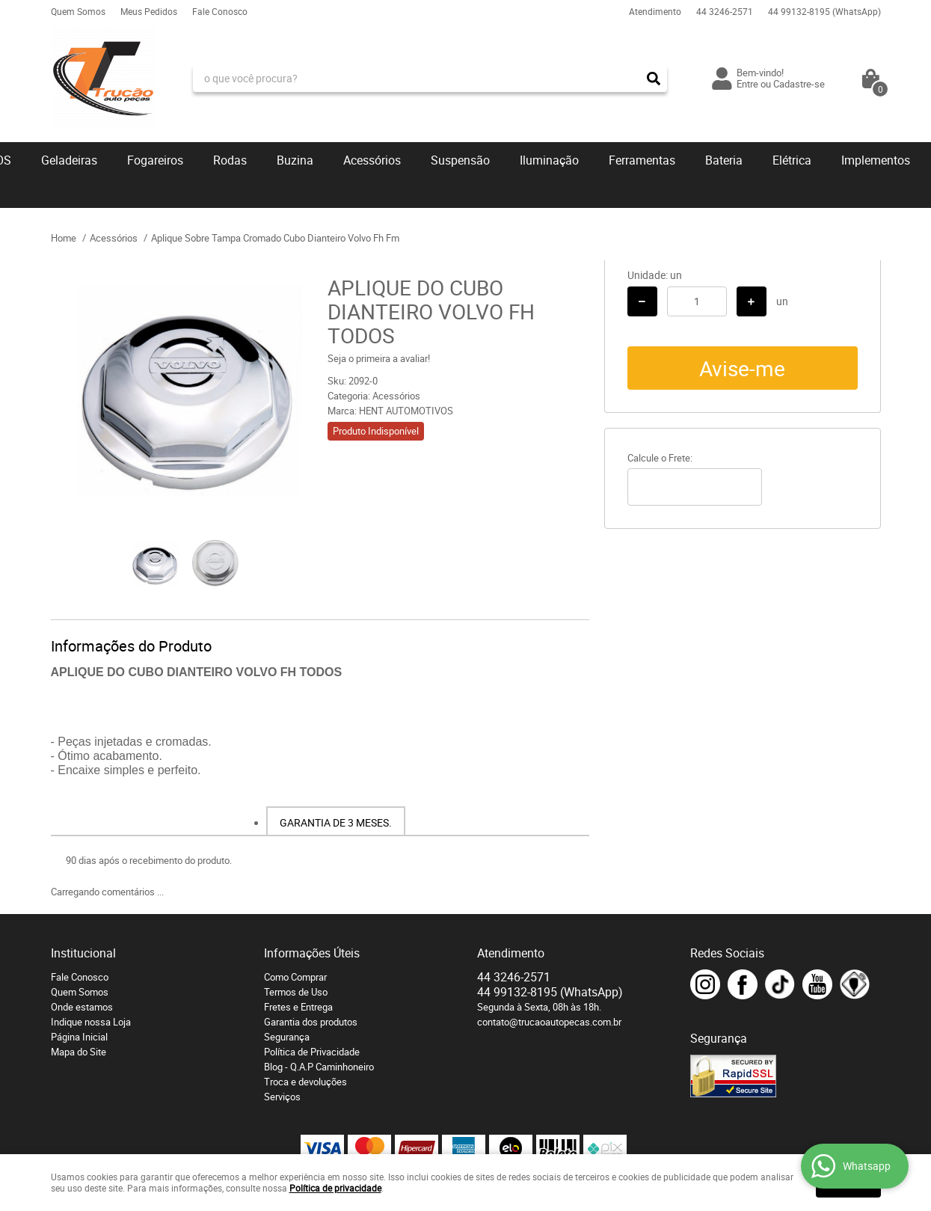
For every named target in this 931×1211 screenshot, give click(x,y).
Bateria (724, 160)
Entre (747, 84)
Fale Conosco (220, 11)
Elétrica (791, 160)
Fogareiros (155, 160)
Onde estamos (82, 1007)
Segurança (287, 1036)
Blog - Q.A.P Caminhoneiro (319, 1066)
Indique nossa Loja (91, 1021)
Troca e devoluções (305, 1081)
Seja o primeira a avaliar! (379, 358)
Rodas (230, 160)
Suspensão (460, 160)
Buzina (295, 160)
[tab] (335, 821)
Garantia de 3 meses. (336, 822)
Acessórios (372, 160)
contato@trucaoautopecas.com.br (549, 1021)
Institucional (83, 953)
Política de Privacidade (312, 1051)
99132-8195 (824, 11)
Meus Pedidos (148, 11)
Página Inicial (79, 1036)
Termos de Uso (296, 992)
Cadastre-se (799, 84)
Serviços (282, 1096)
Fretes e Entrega (298, 1007)
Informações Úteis (312, 953)
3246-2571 (724, 11)
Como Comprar (295, 977)
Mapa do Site (78, 1051)
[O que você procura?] (653, 78)
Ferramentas (642, 160)
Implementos (875, 160)
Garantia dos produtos (310, 1021)
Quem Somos (78, 11)
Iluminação (549, 160)
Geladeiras (69, 160)
